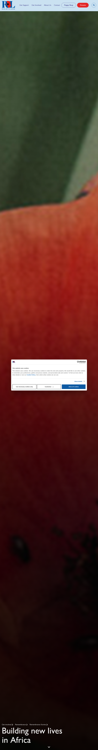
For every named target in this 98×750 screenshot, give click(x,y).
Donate (83, 5)
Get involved (7, 724)
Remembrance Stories (38, 724)
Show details (78, 381)
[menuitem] (24, 5)
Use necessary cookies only (24, 386)
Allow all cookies (74, 386)
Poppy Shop (68, 5)
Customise (49, 386)
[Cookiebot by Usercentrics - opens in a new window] (78, 362)
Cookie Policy (31, 375)
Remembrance (20, 724)
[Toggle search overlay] (94, 5)
